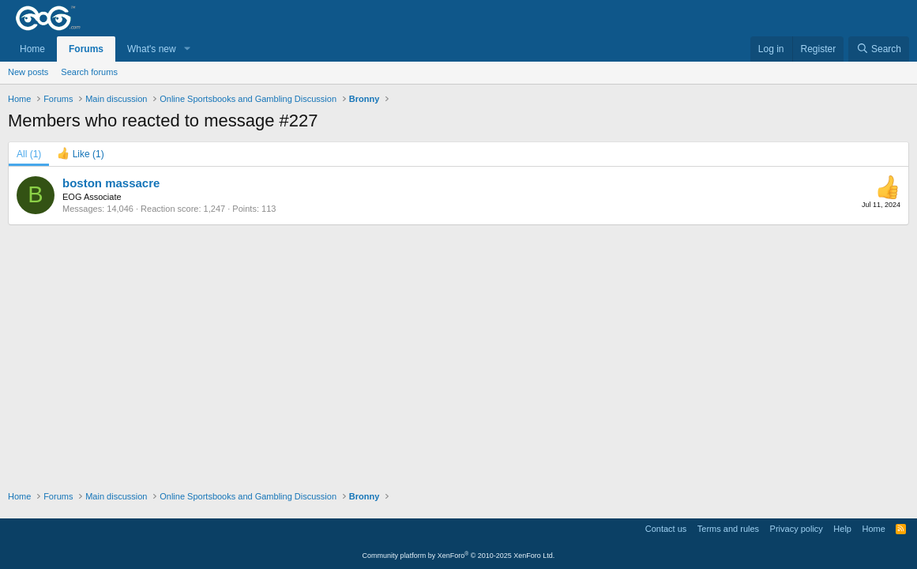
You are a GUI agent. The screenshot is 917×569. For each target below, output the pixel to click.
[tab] (80, 154)
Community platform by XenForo (459, 556)
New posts (28, 72)
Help (842, 528)
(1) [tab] (29, 154)
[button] (187, 49)
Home (32, 49)
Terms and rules (728, 528)
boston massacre (111, 183)
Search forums (89, 72)
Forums (86, 49)
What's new (151, 49)
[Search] (878, 49)
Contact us (666, 528)
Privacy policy (796, 528)
